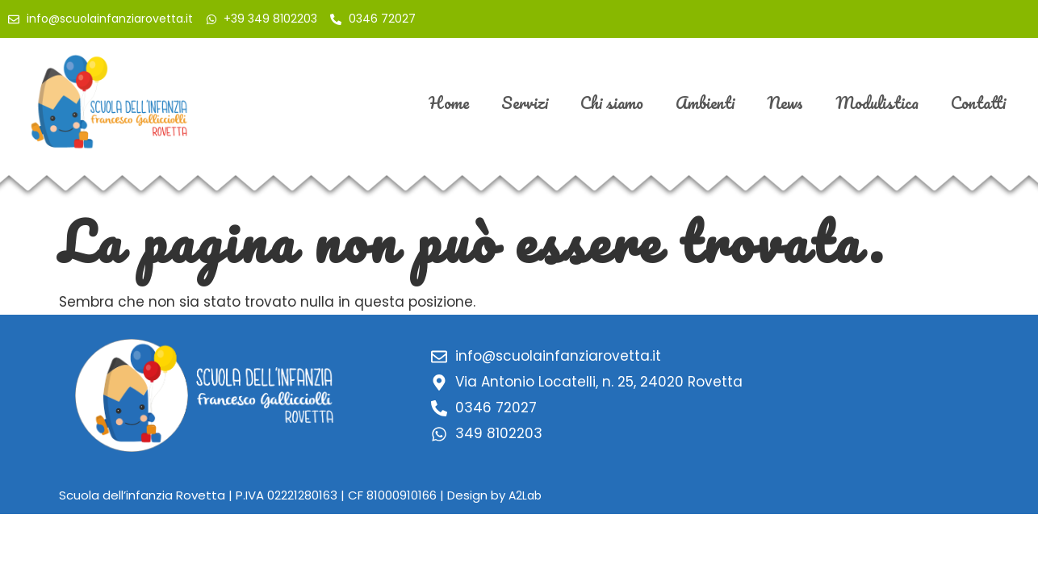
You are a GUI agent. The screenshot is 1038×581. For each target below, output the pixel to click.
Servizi (524, 102)
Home (449, 102)
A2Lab (525, 495)
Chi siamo (611, 102)
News (785, 102)
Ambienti (705, 102)
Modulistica (877, 102)
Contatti (978, 102)
